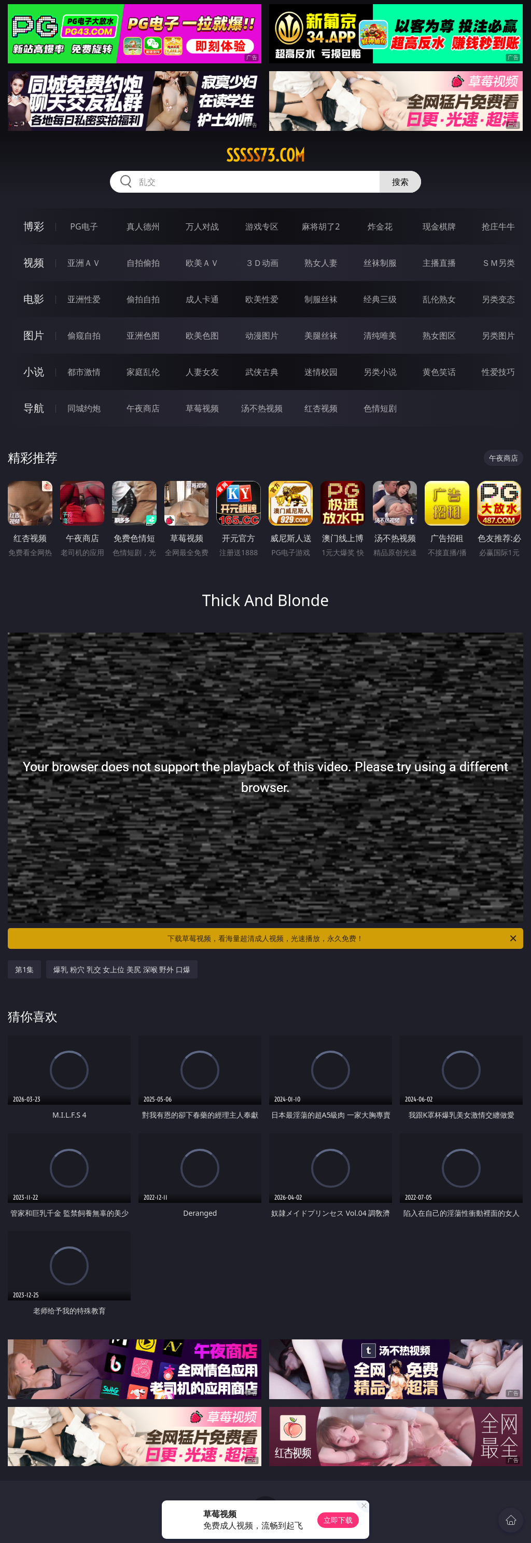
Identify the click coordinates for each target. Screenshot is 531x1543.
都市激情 (84, 372)
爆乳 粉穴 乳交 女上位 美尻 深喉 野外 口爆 (121, 969)
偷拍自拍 (143, 299)
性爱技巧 (498, 372)
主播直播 (439, 263)
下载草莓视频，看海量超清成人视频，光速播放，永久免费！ (342, 938)
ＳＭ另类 (498, 263)
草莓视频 (202, 408)
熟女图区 (439, 335)
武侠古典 (261, 372)
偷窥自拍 (84, 335)
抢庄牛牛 (498, 226)
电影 (33, 299)
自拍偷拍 (143, 263)
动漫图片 (261, 335)
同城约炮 (84, 408)
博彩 (33, 226)
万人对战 (202, 226)
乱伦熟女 (439, 299)
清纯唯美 (380, 335)
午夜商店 (143, 408)
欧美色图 (202, 335)
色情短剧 (380, 408)
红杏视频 (321, 408)
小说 (33, 372)
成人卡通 (202, 299)
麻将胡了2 (321, 226)
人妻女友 (202, 372)
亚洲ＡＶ (84, 263)
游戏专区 (261, 226)
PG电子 (83, 226)
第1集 (24, 969)
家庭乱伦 (143, 372)
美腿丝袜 (321, 335)
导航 (33, 408)
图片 (33, 335)
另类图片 (498, 335)
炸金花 (380, 226)
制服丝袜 (321, 299)
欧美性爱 (261, 299)
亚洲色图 (143, 335)
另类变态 (498, 299)
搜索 (400, 181)
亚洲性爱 (84, 299)
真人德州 (143, 226)
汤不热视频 (262, 408)
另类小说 (380, 372)
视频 (33, 263)
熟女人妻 (321, 263)
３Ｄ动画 (261, 263)
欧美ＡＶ (202, 263)
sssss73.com (265, 155)
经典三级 (380, 299)
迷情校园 (321, 372)
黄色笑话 (439, 372)
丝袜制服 (380, 263)
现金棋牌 (439, 226)
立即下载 (338, 1520)
